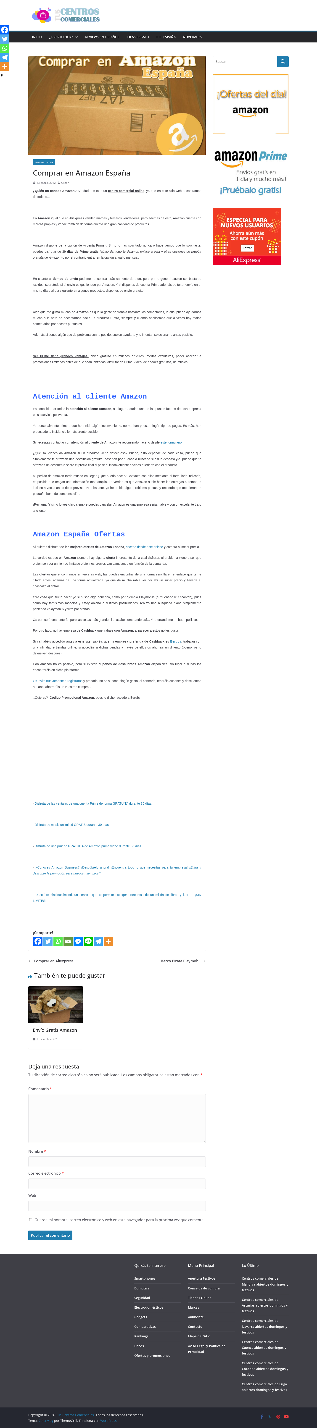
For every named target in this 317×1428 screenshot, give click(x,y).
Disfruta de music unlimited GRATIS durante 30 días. (72, 825)
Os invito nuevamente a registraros (57, 681)
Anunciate (196, 1317)
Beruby (175, 641)
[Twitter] (48, 941)
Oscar (65, 183)
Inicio (37, 37)
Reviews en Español (102, 37)
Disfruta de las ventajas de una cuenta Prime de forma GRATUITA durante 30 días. (93, 803)
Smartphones (144, 1278)
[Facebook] (37, 941)
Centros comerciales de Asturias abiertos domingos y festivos (265, 1305)
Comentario (40, 1088)
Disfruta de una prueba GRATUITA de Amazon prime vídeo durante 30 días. (88, 846)
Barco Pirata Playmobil (183, 960)
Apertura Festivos (201, 1278)
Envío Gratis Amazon (55, 1030)
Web (32, 1195)
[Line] (88, 941)
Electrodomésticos (148, 1307)
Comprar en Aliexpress (51, 960)
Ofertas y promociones (152, 1355)
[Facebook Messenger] (78, 941)
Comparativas (145, 1326)
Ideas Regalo (138, 37)
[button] (75, 37)
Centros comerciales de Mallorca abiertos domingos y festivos (265, 1284)
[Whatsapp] (58, 941)
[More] (108, 941)
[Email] (68, 941)
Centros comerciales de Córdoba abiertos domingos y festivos (265, 1369)
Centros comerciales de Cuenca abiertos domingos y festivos (264, 1347)
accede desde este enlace (144, 547)
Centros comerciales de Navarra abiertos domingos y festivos (264, 1326)
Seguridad (142, 1298)
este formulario (171, 442)
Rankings (141, 1336)
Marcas (193, 1307)
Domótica (141, 1288)
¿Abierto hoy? (61, 37)
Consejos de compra (204, 1288)
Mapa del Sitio (199, 1336)
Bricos (139, 1346)
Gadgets (140, 1317)
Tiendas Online (44, 162)
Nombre (37, 1151)
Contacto (195, 1326)
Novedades (192, 37)
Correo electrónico (46, 1173)
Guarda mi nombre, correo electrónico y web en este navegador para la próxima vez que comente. (119, 1219)
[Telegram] (98, 941)
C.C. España (166, 37)
